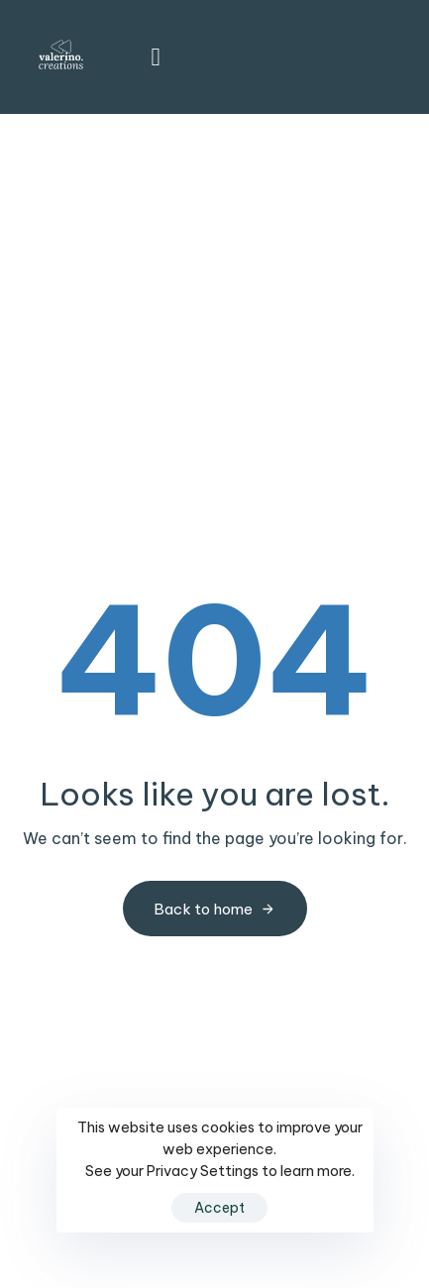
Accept (219, 1208)
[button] (150, 57)
